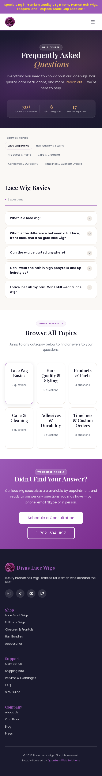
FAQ (8, 685)
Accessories (14, 644)
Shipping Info (14, 671)
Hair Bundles (14, 636)
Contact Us (13, 664)
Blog (8, 726)
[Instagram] (9, 593)
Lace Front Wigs (16, 615)
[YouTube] (31, 593)
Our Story (12, 719)
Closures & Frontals (19, 629)
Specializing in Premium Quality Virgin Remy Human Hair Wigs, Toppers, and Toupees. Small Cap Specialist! (51, 7)
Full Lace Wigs (15, 622)
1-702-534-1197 (51, 533)
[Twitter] (42, 593)
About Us (11, 712)
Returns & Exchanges (20, 678)
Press (9, 733)
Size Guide (12, 692)
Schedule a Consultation (51, 517)
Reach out (74, 82)
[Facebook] (20, 593)
